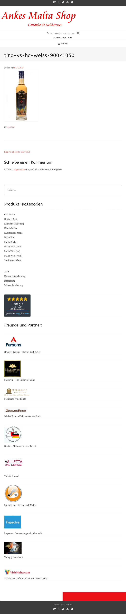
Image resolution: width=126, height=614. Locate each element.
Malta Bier (9, 237)
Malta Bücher (10, 242)
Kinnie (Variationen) (14, 223)
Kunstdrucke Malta (13, 233)
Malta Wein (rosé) (12, 246)
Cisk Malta (9, 214)
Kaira (70, 605)
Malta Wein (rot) (12, 251)
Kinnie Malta (10, 228)
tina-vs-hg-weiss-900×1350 (17, 152)
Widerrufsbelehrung (13, 285)
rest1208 (10, 127)
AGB (6, 271)
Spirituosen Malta (12, 260)
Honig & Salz (10, 219)
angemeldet (19, 169)
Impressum (9, 281)
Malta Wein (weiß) (13, 255)
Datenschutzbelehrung (14, 276)
